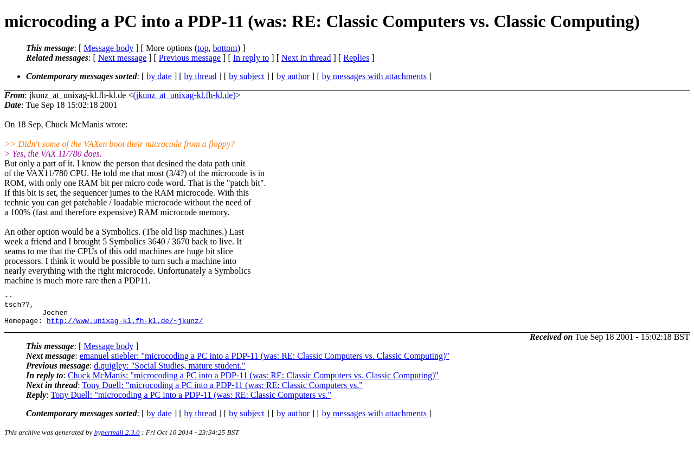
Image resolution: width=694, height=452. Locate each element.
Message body (108, 48)
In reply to (251, 57)
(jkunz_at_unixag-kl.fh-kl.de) (184, 95)
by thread (200, 76)
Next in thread (306, 57)
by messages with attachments (374, 76)
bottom (225, 48)
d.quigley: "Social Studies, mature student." (169, 372)
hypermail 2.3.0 (117, 439)
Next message (122, 57)
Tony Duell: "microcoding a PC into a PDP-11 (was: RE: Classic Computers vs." (222, 391)
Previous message (190, 57)
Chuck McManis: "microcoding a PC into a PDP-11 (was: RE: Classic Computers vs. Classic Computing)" (253, 381)
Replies (356, 57)
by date (159, 76)
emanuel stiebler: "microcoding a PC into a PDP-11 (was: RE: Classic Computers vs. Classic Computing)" (264, 362)
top (202, 48)
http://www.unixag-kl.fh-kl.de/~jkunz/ (125, 327)
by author (293, 76)
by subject (246, 76)
